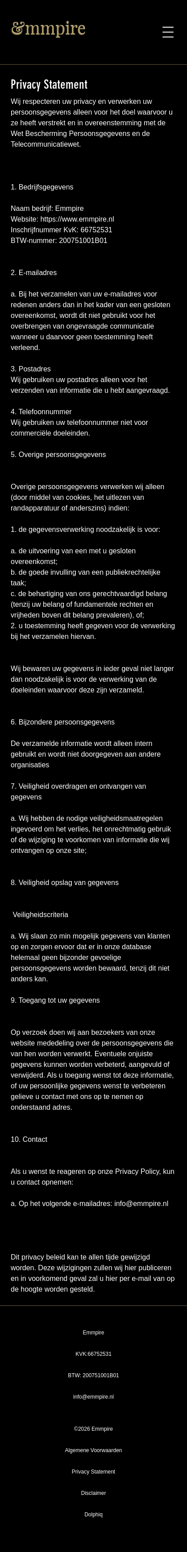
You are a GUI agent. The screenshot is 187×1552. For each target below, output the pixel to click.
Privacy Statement (93, 1472)
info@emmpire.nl (93, 1397)
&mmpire (48, 27)
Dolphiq (93, 1514)
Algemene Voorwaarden (93, 1450)
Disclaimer (93, 1493)
